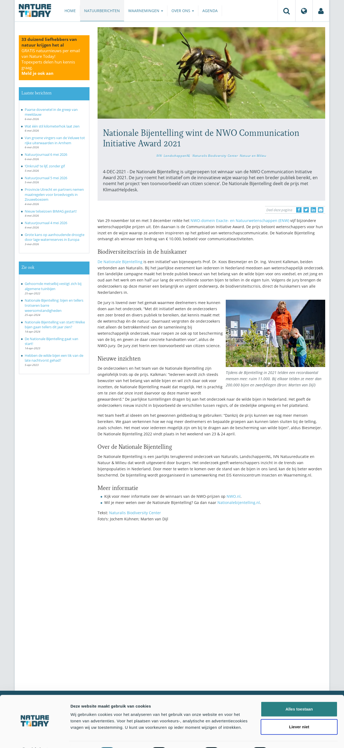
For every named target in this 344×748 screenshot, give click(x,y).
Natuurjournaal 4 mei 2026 (46, 222)
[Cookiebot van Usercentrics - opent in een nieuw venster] (34, 737)
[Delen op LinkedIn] (313, 210)
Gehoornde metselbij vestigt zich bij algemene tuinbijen (53, 286)
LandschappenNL (177, 155)
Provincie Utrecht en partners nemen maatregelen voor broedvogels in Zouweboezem (54, 194)
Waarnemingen (145, 10)
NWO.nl (234, 496)
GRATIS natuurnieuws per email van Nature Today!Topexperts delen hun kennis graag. (51, 62)
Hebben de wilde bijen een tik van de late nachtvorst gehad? (54, 358)
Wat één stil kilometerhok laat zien (52, 126)
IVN (159, 155)
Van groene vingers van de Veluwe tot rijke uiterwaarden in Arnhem (55, 140)
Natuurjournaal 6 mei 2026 (46, 154)
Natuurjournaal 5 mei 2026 (46, 177)
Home (70, 10)
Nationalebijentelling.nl (238, 502)
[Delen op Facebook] (299, 210)
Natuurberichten (102, 10)
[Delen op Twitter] (306, 210)
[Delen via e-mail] (320, 210)
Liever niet (299, 712)
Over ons (182, 10)
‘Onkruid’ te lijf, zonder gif (45, 166)
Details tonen (290, 737)
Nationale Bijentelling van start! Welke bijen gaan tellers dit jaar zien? (55, 325)
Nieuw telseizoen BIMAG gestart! (51, 211)
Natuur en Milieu (253, 155)
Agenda (210, 10)
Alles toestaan (299, 695)
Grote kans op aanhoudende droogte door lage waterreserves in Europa (54, 237)
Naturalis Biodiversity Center (215, 155)
